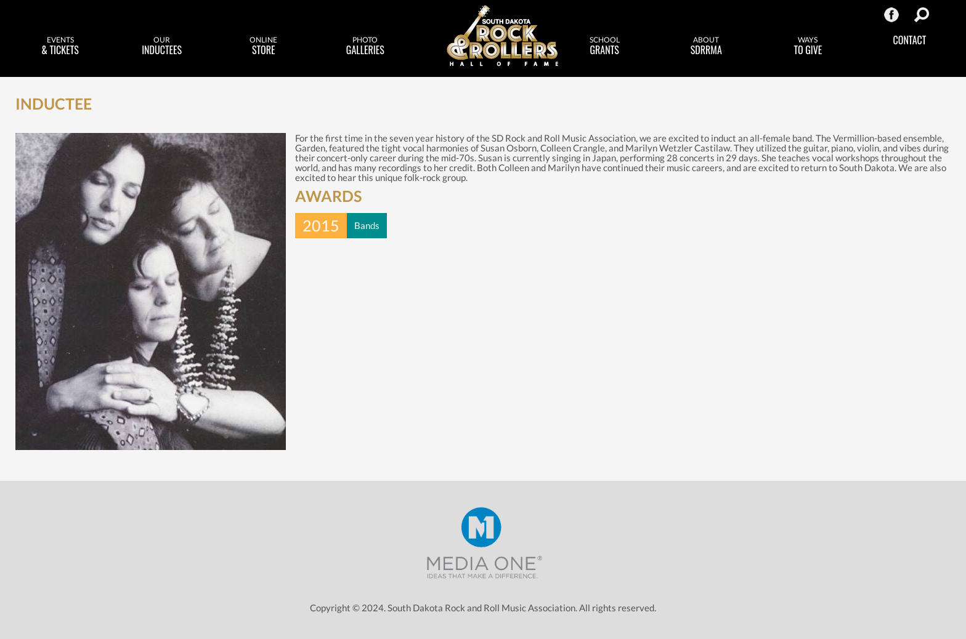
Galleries (365, 46)
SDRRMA (706, 46)
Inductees (162, 46)
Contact (910, 40)
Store (263, 46)
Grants (605, 46)
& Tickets (60, 46)
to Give (808, 46)
